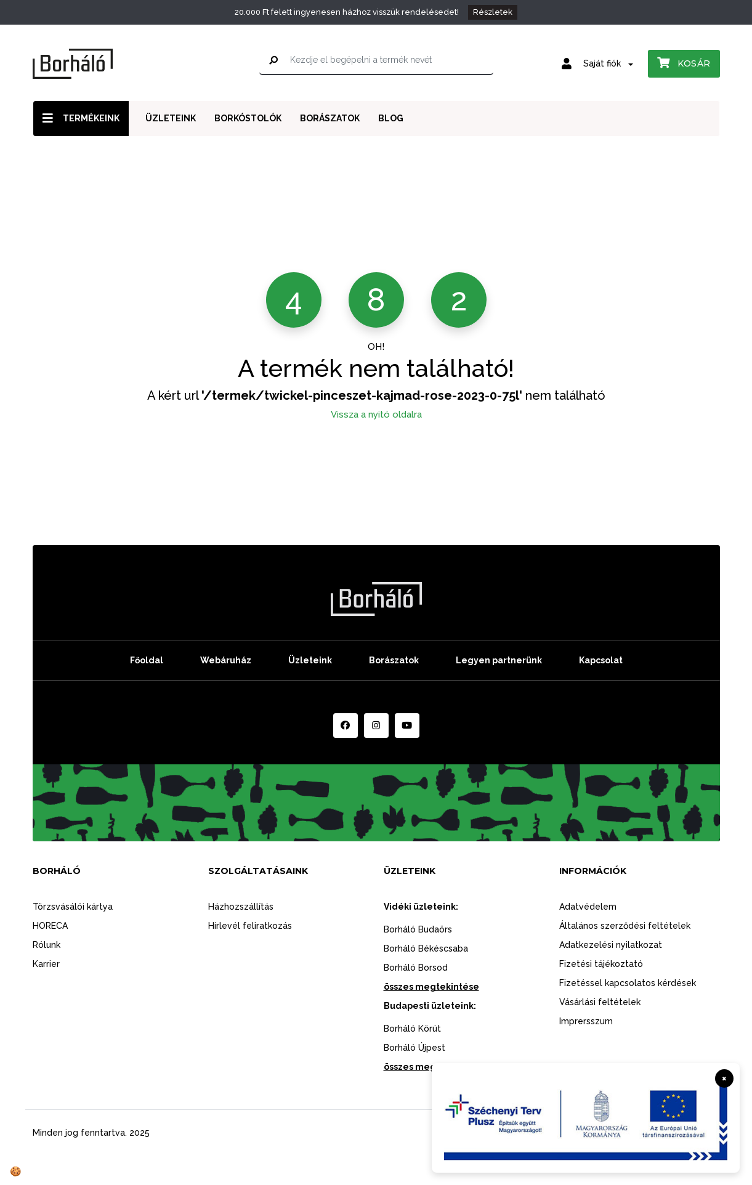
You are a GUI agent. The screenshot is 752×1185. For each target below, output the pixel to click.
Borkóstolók (247, 118)
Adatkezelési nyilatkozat (610, 945)
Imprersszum (586, 1021)
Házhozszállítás (240, 907)
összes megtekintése (431, 987)
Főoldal (146, 660)
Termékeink (80, 118)
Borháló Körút (412, 1028)
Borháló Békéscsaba (426, 948)
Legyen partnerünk (499, 660)
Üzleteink (170, 118)
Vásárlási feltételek (600, 1002)
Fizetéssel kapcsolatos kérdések (627, 983)
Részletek (492, 12)
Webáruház (225, 660)
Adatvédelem (588, 907)
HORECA (50, 926)
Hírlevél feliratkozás (250, 926)
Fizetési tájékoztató (601, 964)
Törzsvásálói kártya (73, 907)
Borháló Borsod (416, 968)
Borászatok (330, 118)
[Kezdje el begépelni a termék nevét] (376, 60)
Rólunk (46, 945)
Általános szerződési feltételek (624, 926)
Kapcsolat (601, 660)
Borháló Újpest (414, 1048)
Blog (390, 118)
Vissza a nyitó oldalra (376, 414)
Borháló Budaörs (418, 929)
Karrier (46, 964)
